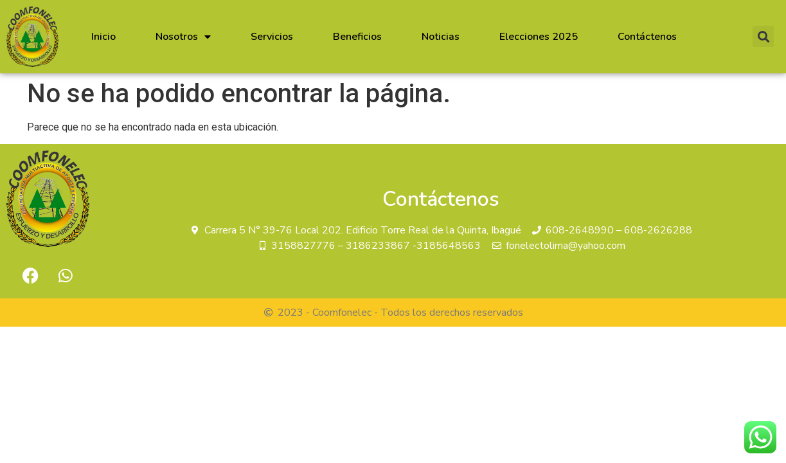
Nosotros (183, 36)
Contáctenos (647, 37)
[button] (763, 36)
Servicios (272, 37)
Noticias (441, 37)
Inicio (103, 37)
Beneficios (357, 37)
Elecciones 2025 (538, 37)
